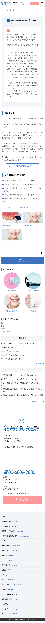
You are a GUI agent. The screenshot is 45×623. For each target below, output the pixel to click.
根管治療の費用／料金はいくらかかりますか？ (21, 195)
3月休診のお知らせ (7, 347)
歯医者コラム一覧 (38, 401)
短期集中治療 (12, 281)
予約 (8, 589)
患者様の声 (11, 584)
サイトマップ (10, 614)
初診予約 (34, 3)
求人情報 (7, 604)
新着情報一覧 (39, 363)
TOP (3, 517)
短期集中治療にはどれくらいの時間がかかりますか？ (23, 184)
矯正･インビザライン (12, 302)
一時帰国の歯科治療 (33, 281)
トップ (3, 10)
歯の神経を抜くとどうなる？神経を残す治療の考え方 (19, 379)
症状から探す (14, 570)
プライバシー (9, 609)
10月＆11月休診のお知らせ (10, 359)
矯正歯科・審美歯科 (13, 531)
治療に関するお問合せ (12, 594)
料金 (2, 326)
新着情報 (7, 555)
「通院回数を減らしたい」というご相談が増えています (20, 375)
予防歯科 (33, 302)
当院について (5, 331)
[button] (41, 253)
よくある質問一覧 (22, 207)
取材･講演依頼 (10, 599)
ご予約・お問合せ (22, 260)
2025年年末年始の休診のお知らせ (13, 355)
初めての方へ (5, 323)
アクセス (8, 560)
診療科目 (4, 328)
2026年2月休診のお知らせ (10, 351)
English (4, 541)
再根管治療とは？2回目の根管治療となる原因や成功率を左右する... (22, 390)
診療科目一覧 (9, 565)
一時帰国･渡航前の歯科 (16, 536)
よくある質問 (11, 10)
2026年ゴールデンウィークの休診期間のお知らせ (18, 343)
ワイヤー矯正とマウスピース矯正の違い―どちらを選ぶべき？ (21, 384)
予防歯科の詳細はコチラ (22, 166)
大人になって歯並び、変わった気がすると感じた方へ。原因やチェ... (22, 396)
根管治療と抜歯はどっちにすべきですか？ (19, 180)
